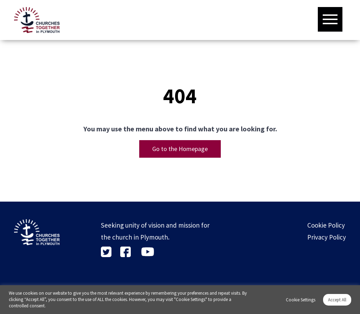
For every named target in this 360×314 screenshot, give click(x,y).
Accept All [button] (337, 300)
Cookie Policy (326, 225)
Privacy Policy (326, 237)
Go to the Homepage (180, 149)
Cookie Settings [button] (300, 300)
